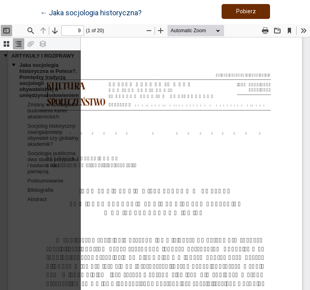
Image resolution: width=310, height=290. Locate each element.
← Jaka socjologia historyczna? (91, 12)
